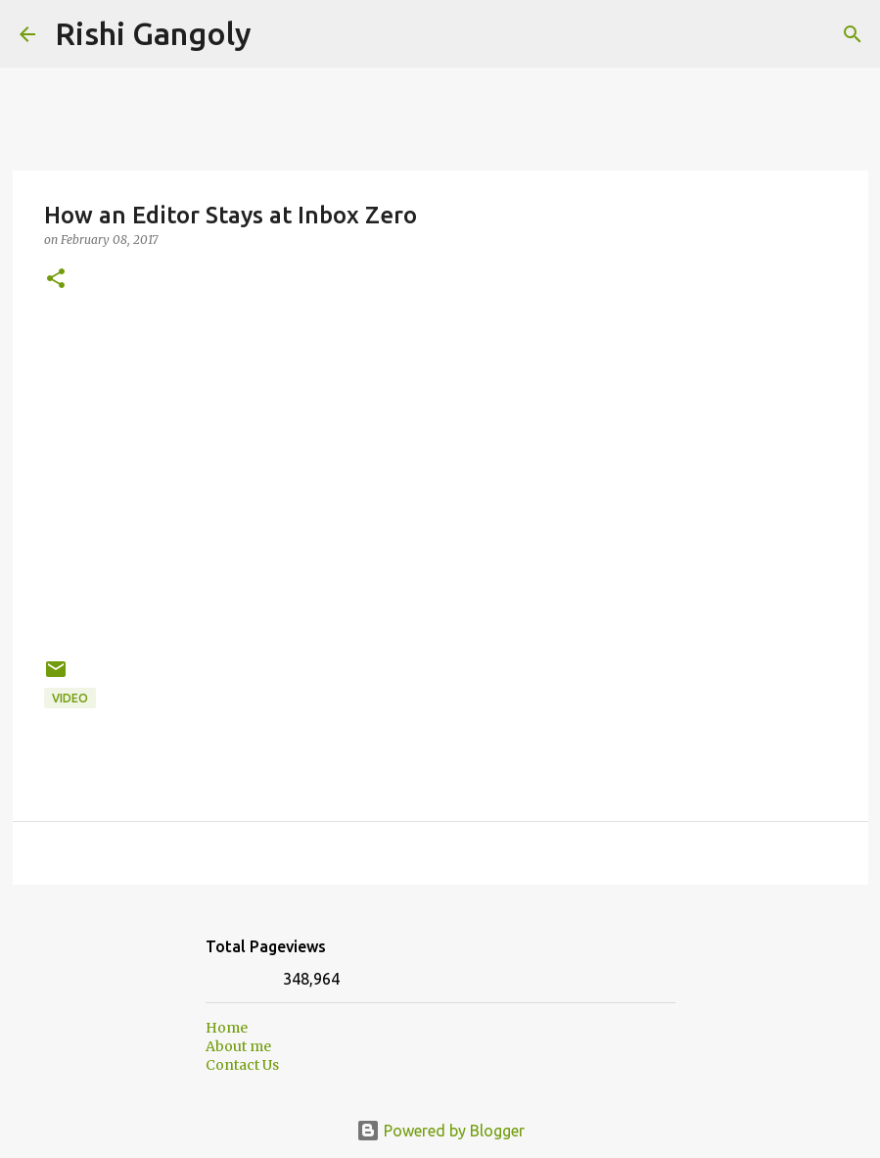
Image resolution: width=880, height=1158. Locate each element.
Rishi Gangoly (153, 33)
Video (70, 698)
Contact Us (242, 1065)
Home (227, 1028)
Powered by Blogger (440, 1130)
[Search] (279, 34)
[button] (56, 279)
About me (238, 1046)
